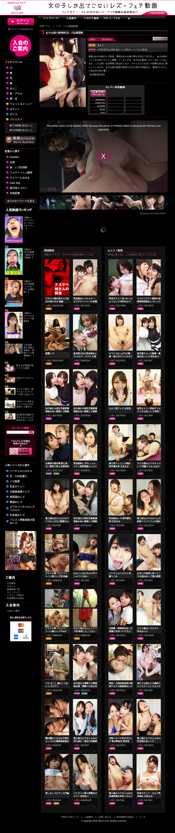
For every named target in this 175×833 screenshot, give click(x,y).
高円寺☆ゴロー (18, 188)
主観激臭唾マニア (20, 491)
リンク (142, 817)
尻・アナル (16, 93)
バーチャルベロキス (21, 471)
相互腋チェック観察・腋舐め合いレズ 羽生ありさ (149, 356)
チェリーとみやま (20, 177)
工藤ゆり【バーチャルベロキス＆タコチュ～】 (28, 222)
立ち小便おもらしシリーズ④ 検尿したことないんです (85, 631)
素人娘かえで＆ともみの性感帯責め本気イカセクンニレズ (120, 796)
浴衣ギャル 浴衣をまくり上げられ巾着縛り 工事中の (25, 404)
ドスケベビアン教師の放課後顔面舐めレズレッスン (149, 301)
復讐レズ (49, 353)
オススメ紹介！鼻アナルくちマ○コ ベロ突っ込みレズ (24, 392)
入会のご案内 (13, 611)
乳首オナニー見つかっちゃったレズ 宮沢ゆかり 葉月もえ (120, 301)
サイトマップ (13, 592)
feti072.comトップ (70, 817)
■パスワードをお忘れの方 (20, 29)
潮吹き (128, 49)
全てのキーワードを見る (21, 201)
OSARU (14, 157)
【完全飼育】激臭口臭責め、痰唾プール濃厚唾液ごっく (28, 351)
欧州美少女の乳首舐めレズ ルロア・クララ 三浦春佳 (85, 356)
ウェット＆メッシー (21, 103)
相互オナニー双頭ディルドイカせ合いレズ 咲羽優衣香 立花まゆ (149, 411)
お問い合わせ (104, 817)
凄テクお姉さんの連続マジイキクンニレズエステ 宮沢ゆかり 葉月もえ (149, 686)
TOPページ (45, 26)
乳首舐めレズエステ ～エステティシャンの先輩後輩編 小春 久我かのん (85, 301)
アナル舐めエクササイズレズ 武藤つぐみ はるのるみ (149, 466)
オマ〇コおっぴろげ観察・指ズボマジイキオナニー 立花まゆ (120, 356)
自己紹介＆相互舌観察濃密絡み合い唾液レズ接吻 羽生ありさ (57, 411)
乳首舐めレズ (17, 515)
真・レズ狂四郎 (18, 167)
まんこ (13, 88)
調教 (113, 49)
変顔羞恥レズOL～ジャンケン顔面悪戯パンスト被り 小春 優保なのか (85, 466)
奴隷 (143, 49)
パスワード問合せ (15, 595)
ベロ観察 (15, 481)
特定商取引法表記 (15, 598)
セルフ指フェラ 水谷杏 (120, 408)
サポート (11, 586)
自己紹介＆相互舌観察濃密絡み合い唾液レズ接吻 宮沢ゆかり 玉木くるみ (85, 521)
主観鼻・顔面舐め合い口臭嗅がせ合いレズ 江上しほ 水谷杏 (120, 631)
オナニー (15, 109)
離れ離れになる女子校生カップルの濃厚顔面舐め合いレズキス (57, 741)
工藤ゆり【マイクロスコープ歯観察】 (28, 317)
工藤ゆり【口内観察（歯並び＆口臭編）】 (28, 253)
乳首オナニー (17, 486)
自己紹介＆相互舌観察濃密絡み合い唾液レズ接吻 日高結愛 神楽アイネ (85, 411)
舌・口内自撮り (18, 476)
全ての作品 (20, 125)
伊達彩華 (15, 193)
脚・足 (13, 98)
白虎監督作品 (103, 49)
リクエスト (16, 119)
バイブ (135, 49)
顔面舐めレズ (17, 496)
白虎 (12, 162)
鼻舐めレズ (16, 502)
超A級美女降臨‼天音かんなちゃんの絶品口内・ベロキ (25, 417)
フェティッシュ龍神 (21, 172)
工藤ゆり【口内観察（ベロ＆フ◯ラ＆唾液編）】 (28, 286)
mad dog (15, 182)
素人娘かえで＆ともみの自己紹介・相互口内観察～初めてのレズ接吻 (85, 741)
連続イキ (120, 49)
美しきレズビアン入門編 (57, 793)
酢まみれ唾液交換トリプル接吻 (24, 366)
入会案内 (11, 583)
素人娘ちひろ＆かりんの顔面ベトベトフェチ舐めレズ (149, 521)
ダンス (13, 114)
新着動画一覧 (13, 589)
